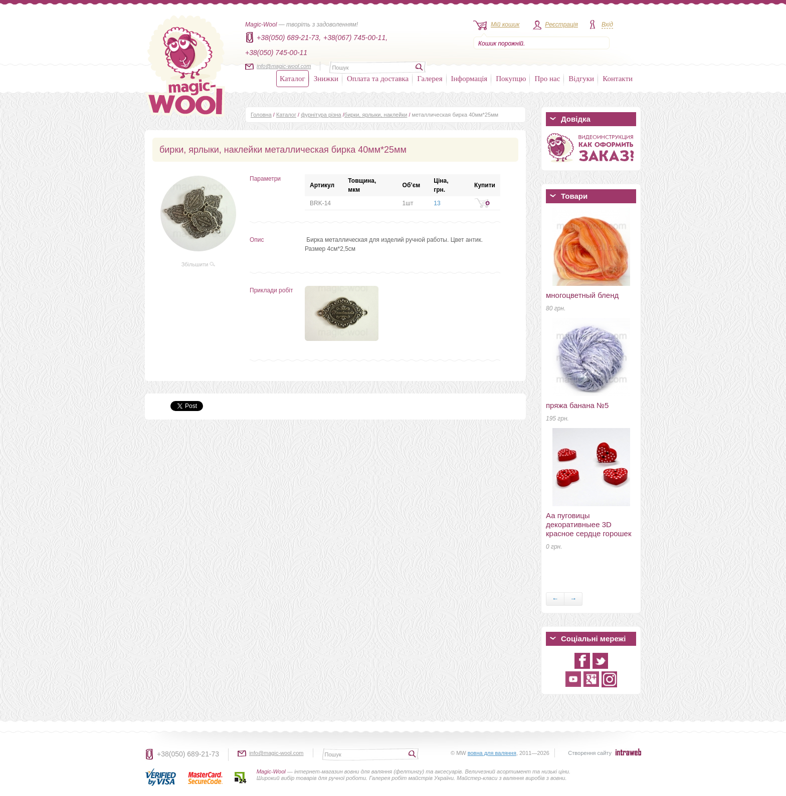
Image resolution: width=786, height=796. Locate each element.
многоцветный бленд (582, 295)
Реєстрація (561, 24)
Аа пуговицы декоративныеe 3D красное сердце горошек (589, 524)
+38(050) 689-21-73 (188, 754)
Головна (261, 115)
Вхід (607, 24)
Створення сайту (590, 753)
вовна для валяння (492, 753)
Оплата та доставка (378, 79)
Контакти (618, 79)
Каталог (292, 79)
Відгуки (581, 79)
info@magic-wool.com (284, 66)
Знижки (326, 79)
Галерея (429, 79)
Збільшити (198, 264)
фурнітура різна (321, 115)
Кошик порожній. (501, 43)
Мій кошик (505, 24)
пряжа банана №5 (577, 405)
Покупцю (511, 79)
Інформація (469, 79)
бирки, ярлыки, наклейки (376, 115)
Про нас (547, 79)
